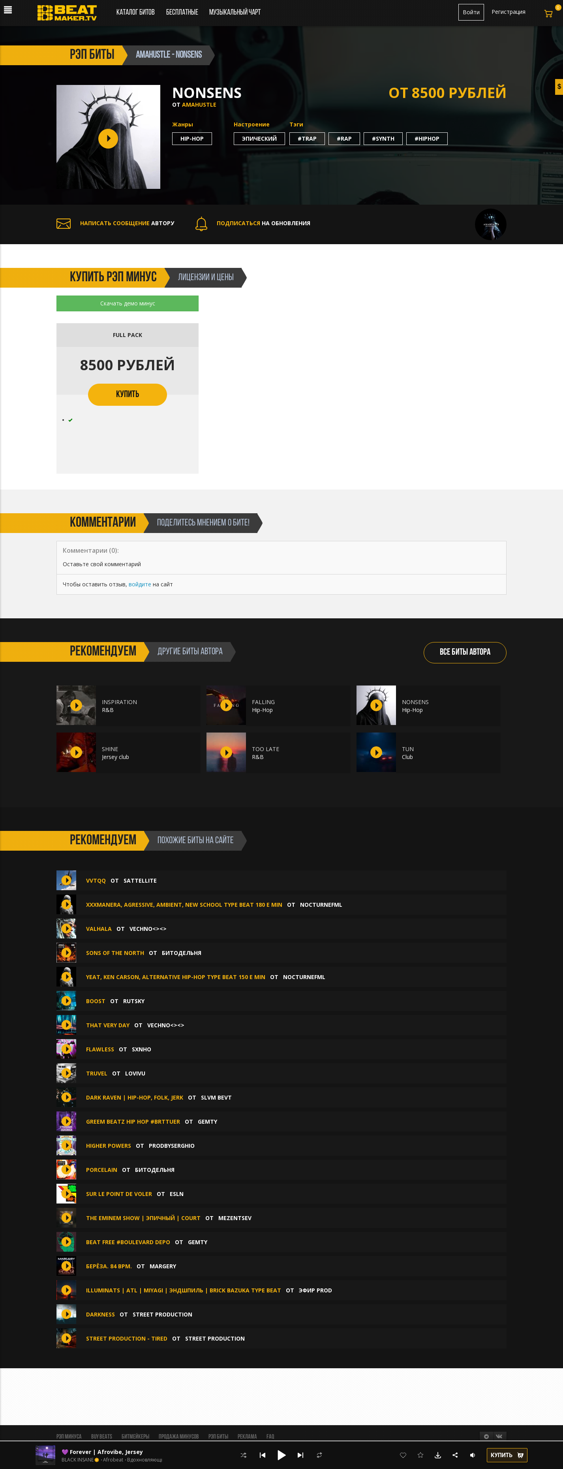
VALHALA (99, 928)
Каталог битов (135, 13)
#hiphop (427, 138)
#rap (344, 138)
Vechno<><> (148, 928)
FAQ (270, 1437)
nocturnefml (321, 904)
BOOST (95, 1001)
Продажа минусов (179, 1437)
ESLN (177, 1194)
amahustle (199, 104)
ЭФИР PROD (315, 1290)
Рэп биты (218, 1437)
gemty (207, 1121)
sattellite (140, 880)
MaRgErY (163, 1266)
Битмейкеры (135, 1437)
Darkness (100, 1314)
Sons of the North (116, 953)
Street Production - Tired (126, 1338)
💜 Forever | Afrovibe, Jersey (102, 1452)
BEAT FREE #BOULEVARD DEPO (128, 1242)
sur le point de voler (119, 1194)
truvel (97, 1073)
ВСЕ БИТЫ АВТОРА (465, 652)
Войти (471, 12)
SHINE (110, 749)
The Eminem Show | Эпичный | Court (143, 1218)
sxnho (141, 1049)
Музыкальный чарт (235, 13)
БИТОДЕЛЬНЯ (181, 953)
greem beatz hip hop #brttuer (133, 1121)
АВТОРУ (115, 223)
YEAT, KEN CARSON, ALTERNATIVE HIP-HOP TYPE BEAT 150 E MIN (175, 977)
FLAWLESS (100, 1049)
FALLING (263, 702)
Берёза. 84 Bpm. (109, 1266)
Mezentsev (234, 1218)
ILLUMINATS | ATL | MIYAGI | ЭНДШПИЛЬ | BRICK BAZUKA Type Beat (183, 1290)
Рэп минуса (69, 1437)
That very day (107, 1025)
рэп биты (92, 55)
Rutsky (134, 1001)
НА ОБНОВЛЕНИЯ (252, 223)
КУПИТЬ (127, 394)
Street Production (162, 1314)
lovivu (135, 1073)
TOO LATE (265, 749)
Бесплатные (182, 13)
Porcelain (102, 1169)
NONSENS (415, 702)
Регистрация (508, 11)
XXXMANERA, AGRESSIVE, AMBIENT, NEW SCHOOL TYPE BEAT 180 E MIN (184, 904)
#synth (383, 138)
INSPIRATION (119, 702)
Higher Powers (108, 1145)
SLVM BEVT (216, 1097)
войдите (140, 584)
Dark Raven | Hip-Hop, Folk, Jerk (134, 1097)
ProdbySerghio (172, 1145)
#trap (307, 138)
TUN (408, 749)
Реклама (247, 1437)
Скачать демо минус (127, 303)
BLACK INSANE (78, 1460)
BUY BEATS (101, 1437)
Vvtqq (96, 880)
